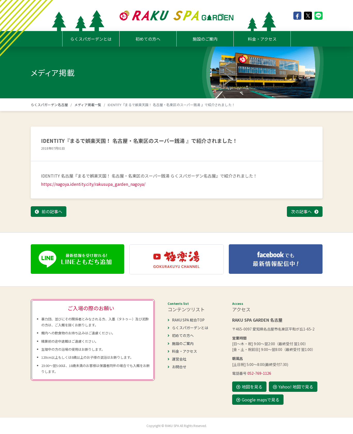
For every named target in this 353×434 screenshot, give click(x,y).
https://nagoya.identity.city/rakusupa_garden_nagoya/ (93, 184)
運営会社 (177, 359)
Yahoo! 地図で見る (293, 387)
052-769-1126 (259, 373)
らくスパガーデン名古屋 (49, 104)
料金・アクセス (262, 39)
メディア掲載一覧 (87, 104)
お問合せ (177, 366)
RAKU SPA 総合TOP (186, 319)
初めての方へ (148, 39)
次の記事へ (301, 211)
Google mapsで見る (257, 399)
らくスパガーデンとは (91, 39)
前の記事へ (52, 211)
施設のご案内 (205, 39)
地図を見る (249, 387)
